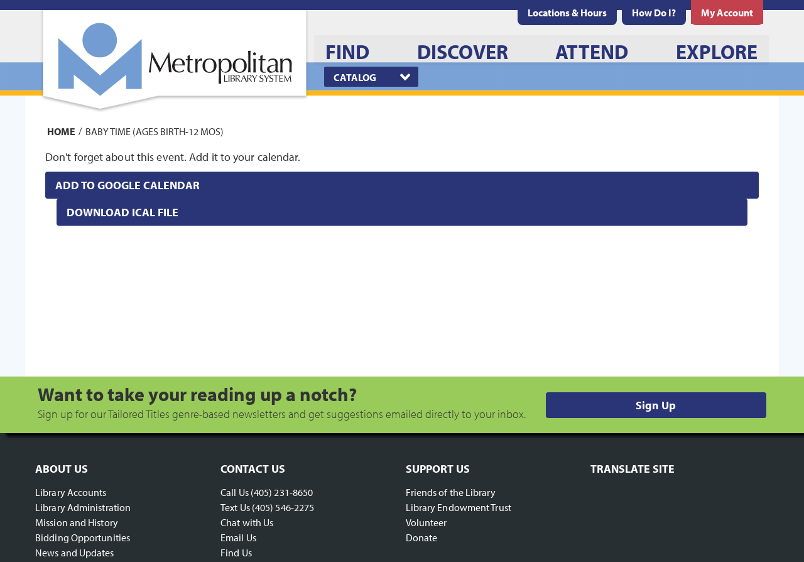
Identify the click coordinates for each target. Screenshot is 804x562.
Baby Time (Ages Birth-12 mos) (154, 130)
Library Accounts (71, 492)
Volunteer (426, 522)
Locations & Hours (567, 12)
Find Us (236, 552)
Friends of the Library (451, 492)
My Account (727, 12)
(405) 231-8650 (282, 492)
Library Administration (83, 507)
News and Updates (74, 552)
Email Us (238, 537)
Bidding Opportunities (82, 537)
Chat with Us (246, 522)
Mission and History (76, 522)
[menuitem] (567, 12)
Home (61, 130)
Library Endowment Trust (458, 507)
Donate (422, 537)
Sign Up (656, 405)
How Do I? (654, 12)
